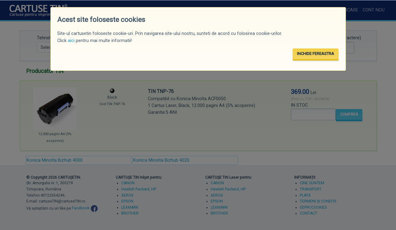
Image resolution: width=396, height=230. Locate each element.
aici (71, 40)
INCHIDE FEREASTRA (315, 53)
